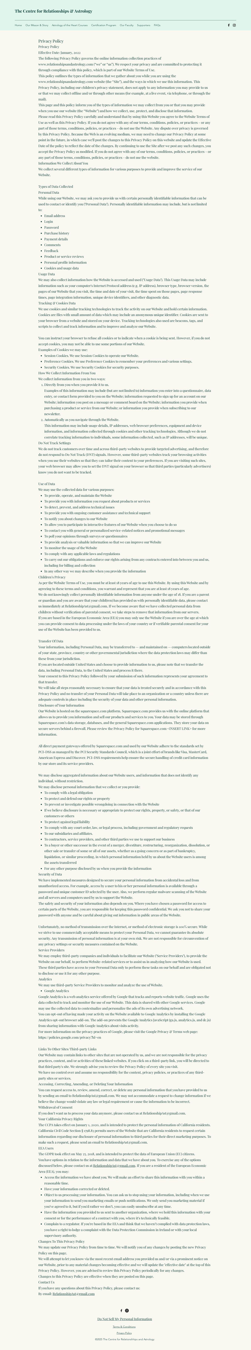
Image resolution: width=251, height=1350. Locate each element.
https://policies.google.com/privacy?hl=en (69, 1037)
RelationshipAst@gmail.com (86, 606)
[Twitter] (127, 1310)
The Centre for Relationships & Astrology (53, 11)
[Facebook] (229, 25)
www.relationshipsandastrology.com (65, 64)
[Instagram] (234, 25)
